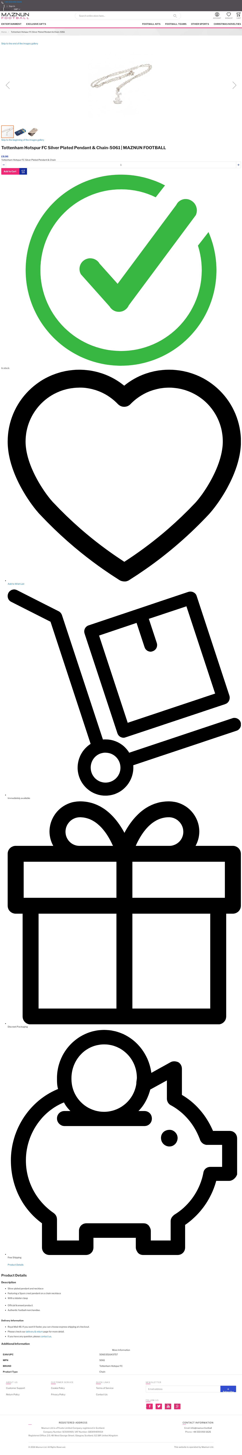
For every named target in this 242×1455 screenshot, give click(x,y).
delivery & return (34, 1331)
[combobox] (128, 15)
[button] (17, 9)
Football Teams (175, 24)
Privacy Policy (58, 1394)
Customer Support (15, 1388)
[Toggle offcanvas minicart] (239, 15)
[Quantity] (121, 164)
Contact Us (102, 1394)
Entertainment (11, 24)
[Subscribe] (228, 1389)
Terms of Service (104, 1388)
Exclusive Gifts (36, 24)
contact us (45, 1336)
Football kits (151, 24)
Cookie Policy (58, 1388)
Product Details (15, 1264)
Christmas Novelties (227, 24)
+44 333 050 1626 (13, 2)
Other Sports (200, 24)
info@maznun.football (201, 1428)
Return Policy (12, 1394)
